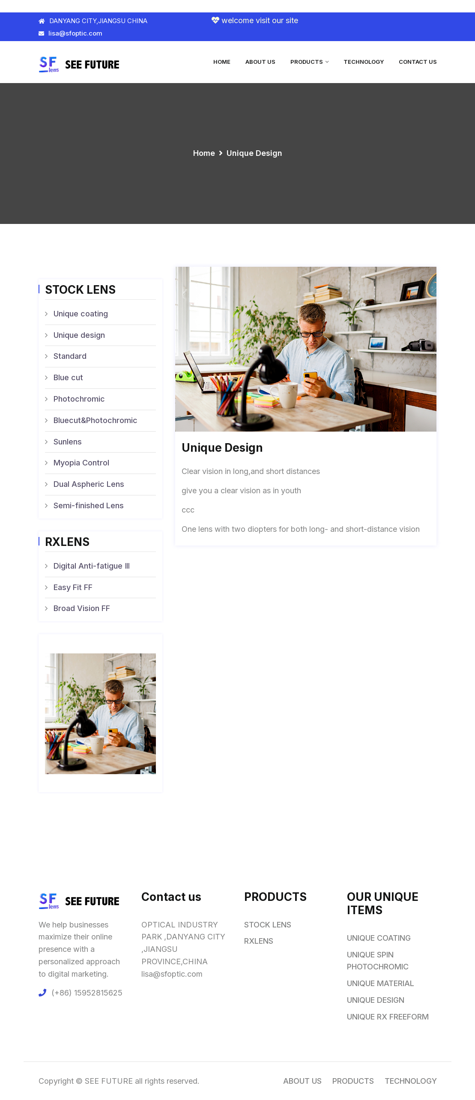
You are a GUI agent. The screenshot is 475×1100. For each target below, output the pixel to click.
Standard (70, 356)
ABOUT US (260, 61)
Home (204, 153)
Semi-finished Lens (89, 505)
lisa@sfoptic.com (70, 33)
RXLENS (258, 940)
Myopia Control (81, 462)
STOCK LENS (267, 924)
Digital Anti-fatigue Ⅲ (92, 565)
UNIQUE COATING (379, 937)
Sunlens (68, 441)
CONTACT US (418, 61)
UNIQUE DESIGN (375, 1000)
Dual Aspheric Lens (89, 484)
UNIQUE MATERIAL (380, 983)
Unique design (79, 335)
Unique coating (81, 313)
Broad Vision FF (82, 608)
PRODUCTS (306, 61)
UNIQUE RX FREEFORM (388, 1016)
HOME (221, 61)
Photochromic (79, 398)
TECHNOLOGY (364, 61)
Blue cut (68, 377)
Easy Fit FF (73, 587)
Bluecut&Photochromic (95, 420)
